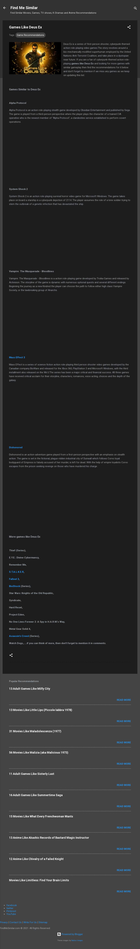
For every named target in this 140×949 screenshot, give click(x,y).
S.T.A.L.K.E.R (16, 571)
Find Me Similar (24, 8)
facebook (11, 905)
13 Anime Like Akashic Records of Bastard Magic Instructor (49, 837)
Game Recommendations (30, 35)
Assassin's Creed (19, 636)
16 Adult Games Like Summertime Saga (36, 795)
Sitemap (43, 922)
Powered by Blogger (70, 934)
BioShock (15, 586)
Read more (124, 699)
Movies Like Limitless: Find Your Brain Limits (39, 880)
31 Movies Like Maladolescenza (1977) (35, 731)
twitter (9, 908)
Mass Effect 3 (17, 357)
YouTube (11, 914)
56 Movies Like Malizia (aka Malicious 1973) (38, 752)
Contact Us (16, 922)
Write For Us (30, 922)
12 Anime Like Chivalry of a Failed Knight (36, 859)
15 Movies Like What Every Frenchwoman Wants (41, 816)
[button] (129, 27)
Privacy (4, 922)
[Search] (135, 9)
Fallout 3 (14, 579)
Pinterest (11, 911)
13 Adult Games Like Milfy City (29, 688)
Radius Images (77, 940)
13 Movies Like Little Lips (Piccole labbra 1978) (40, 710)
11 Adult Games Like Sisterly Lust (31, 773)
